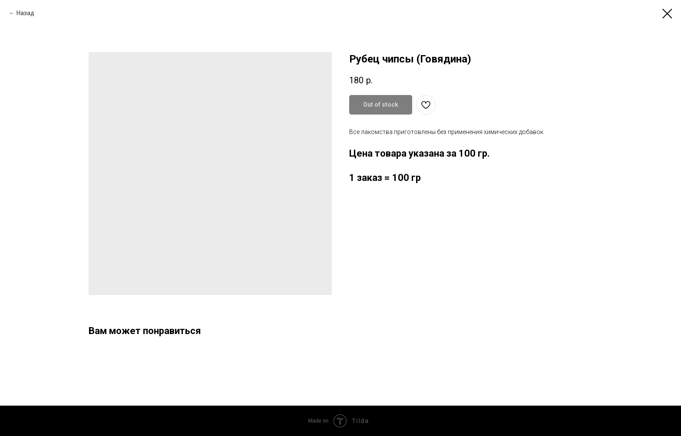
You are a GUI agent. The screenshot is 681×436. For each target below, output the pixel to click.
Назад (25, 13)
